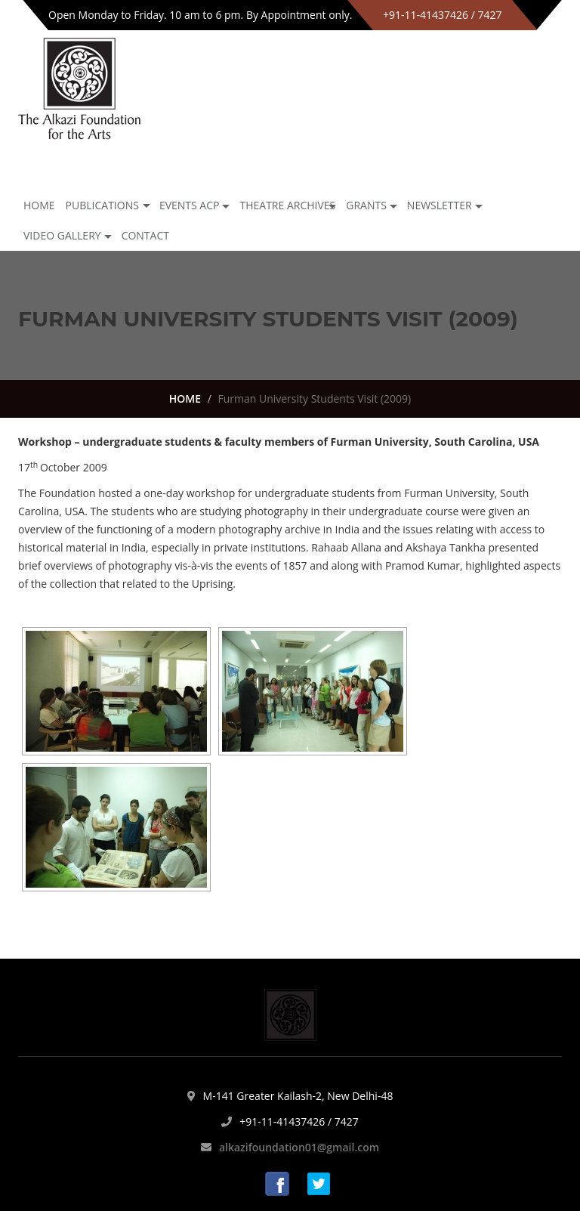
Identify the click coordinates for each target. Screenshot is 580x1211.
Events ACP (189, 205)
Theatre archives (287, 205)
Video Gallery (62, 235)
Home (39, 205)
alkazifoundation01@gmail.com (299, 1147)
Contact (145, 235)
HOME (185, 398)
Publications (102, 205)
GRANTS (366, 205)
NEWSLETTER (439, 205)
